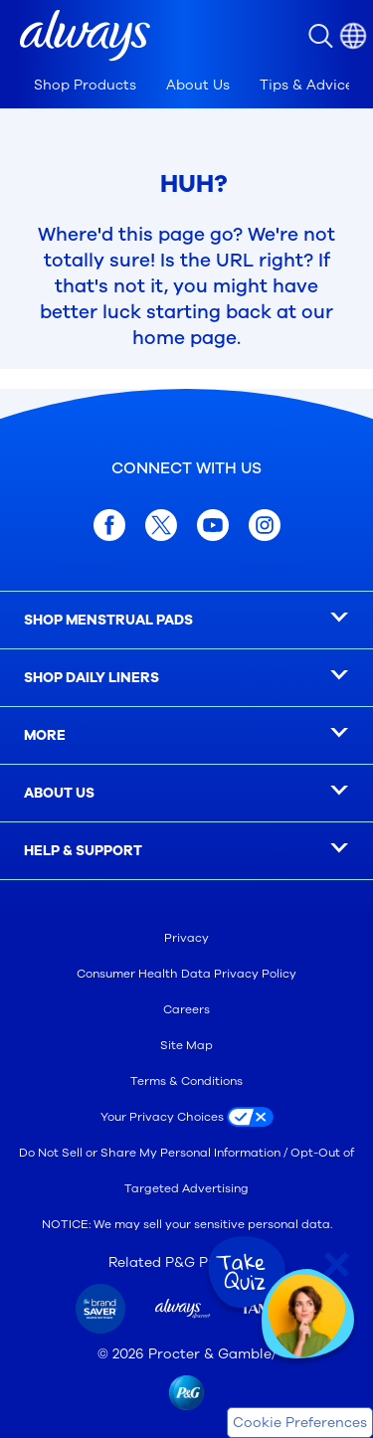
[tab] (85, 85)
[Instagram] (264, 525)
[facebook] (109, 525)
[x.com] (161, 525)
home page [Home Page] (184, 338)
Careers (186, 1009)
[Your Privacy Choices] (187, 1117)
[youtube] (213, 525)
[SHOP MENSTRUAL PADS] (186, 620)
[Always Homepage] (85, 36)
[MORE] (186, 736)
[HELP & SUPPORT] (186, 851)
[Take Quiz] (244, 1273)
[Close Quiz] (336, 1264)
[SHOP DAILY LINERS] (186, 678)
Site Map (186, 1045)
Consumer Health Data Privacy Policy (186, 974)
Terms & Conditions (186, 1081)
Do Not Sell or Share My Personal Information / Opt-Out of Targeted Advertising (186, 1170)
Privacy (186, 938)
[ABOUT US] (186, 793)
